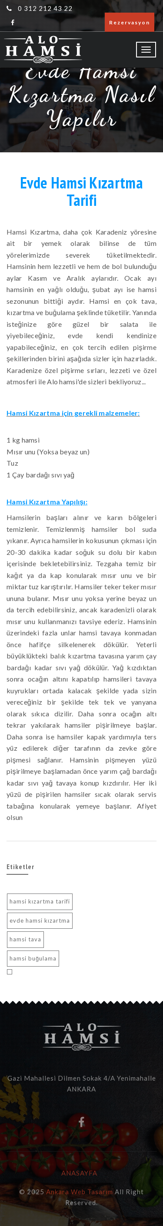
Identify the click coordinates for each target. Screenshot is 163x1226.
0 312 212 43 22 (45, 8)
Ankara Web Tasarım (79, 1192)
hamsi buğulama (33, 958)
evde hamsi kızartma (40, 920)
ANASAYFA (79, 1173)
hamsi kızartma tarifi (40, 901)
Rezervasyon (129, 22)
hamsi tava (25, 939)
